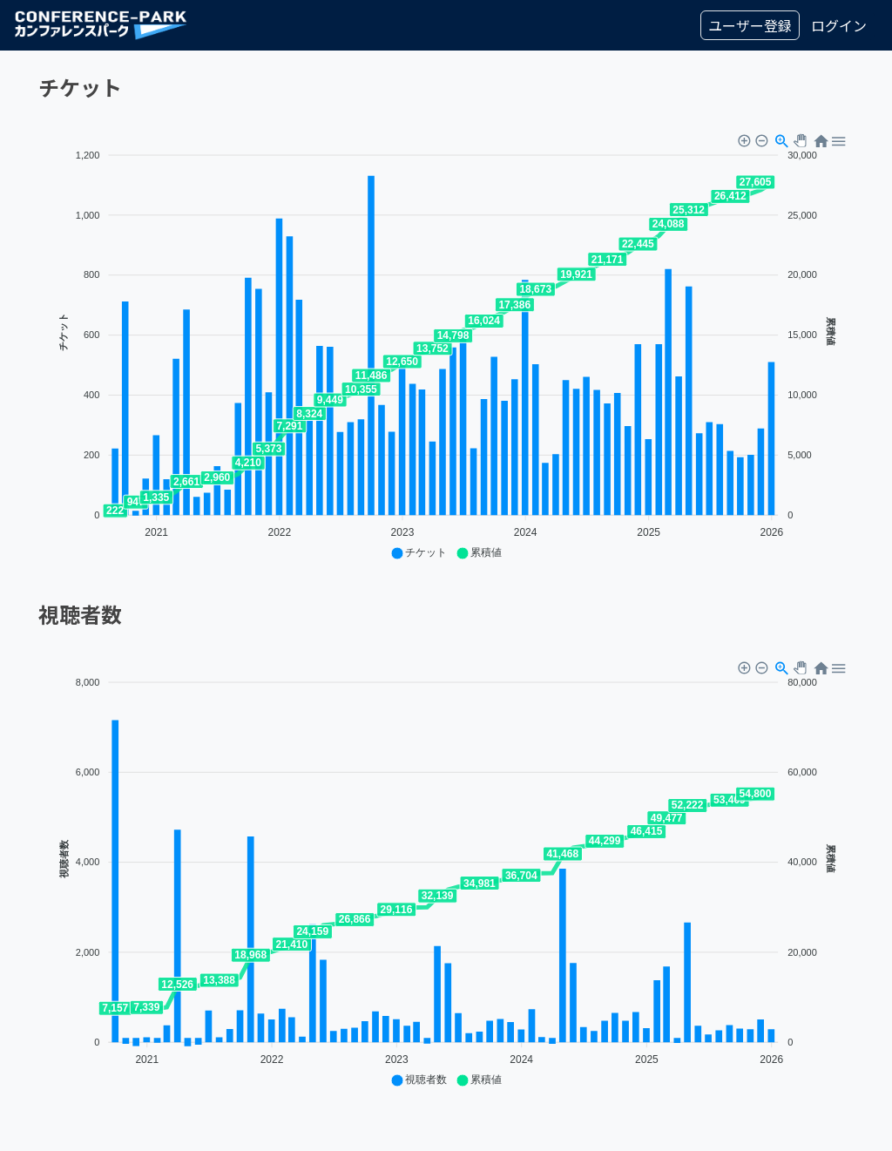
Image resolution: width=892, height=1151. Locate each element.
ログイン (839, 25)
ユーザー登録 (750, 25)
